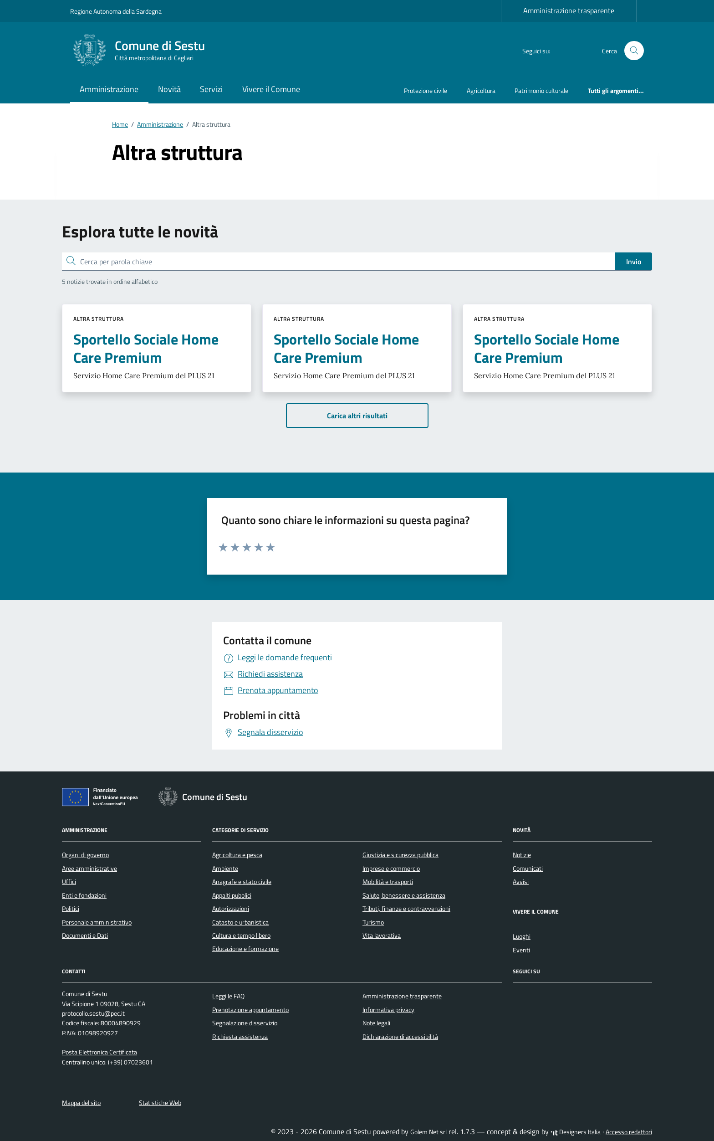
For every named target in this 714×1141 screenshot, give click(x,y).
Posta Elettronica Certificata (99, 1052)
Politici (70, 909)
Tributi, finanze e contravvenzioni (406, 909)
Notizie (522, 855)
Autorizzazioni (230, 909)
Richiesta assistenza (240, 1037)
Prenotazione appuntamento (250, 1010)
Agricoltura (481, 90)
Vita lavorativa (381, 935)
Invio (633, 261)
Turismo (373, 922)
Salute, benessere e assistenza (403, 895)
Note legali (376, 1023)
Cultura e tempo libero (241, 935)
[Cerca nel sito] (634, 51)
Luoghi (521, 936)
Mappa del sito (81, 1103)
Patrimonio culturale (541, 90)
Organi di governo (85, 855)
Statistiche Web (160, 1103)
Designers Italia (576, 1132)
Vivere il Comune (271, 89)
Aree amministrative (89, 868)
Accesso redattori (629, 1132)
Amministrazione (109, 89)
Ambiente (225, 868)
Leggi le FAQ (228, 996)
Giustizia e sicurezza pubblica (400, 855)
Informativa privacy (388, 1010)
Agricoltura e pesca (237, 855)
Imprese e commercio (391, 868)
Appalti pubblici (231, 895)
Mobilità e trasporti (387, 882)
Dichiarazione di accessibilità (400, 1037)
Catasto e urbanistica (240, 922)
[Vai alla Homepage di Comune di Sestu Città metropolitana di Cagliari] (143, 50)
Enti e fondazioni (84, 895)
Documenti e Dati (85, 935)
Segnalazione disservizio (244, 1023)
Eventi (521, 950)
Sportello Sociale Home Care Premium (146, 348)
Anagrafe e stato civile (241, 882)
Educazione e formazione (245, 949)
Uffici (69, 882)
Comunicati (528, 868)
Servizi (211, 89)
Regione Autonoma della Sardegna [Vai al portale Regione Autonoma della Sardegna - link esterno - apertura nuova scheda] (116, 11)
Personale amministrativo (97, 922)
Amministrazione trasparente (568, 10)
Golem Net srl (428, 1132)
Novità (169, 89)
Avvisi (521, 882)
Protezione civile (425, 90)
